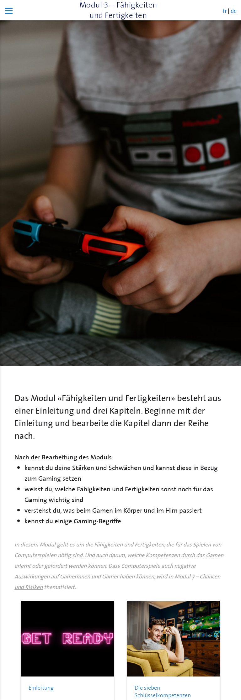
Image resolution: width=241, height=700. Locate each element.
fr (225, 10)
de (234, 10)
